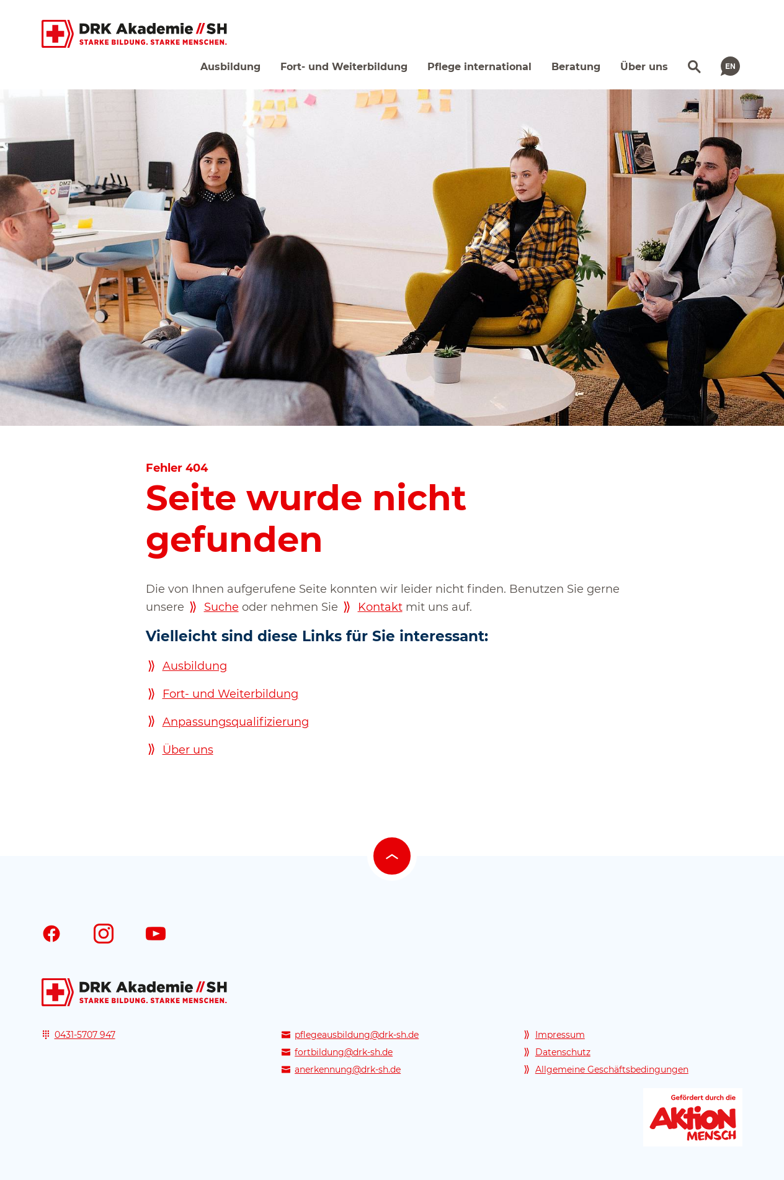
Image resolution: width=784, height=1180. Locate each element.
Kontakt (380, 607)
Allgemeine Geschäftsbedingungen (611, 1069)
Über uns (188, 750)
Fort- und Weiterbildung (230, 694)
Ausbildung (195, 666)
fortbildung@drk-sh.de (344, 1052)
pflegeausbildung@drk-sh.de (357, 1034)
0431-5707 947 (85, 1034)
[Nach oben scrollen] (392, 856)
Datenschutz (562, 1052)
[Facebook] (51, 933)
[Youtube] (156, 933)
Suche (221, 607)
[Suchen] (693, 65)
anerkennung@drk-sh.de (348, 1069)
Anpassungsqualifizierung (236, 722)
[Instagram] (104, 933)
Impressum (560, 1034)
